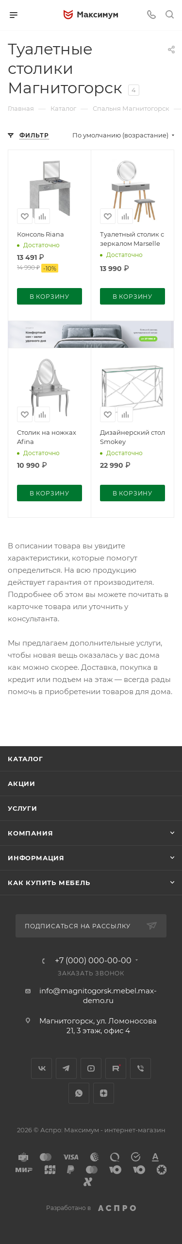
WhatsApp (78, 1093)
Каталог (25, 759)
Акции (21, 783)
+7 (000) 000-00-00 (93, 961)
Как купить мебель (49, 882)
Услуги (22, 808)
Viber (140, 1068)
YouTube (91, 1068)
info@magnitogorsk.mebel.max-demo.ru (98, 995)
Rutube (115, 1068)
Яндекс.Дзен (103, 1093)
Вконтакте (41, 1068)
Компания (30, 833)
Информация (36, 858)
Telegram (66, 1068)
